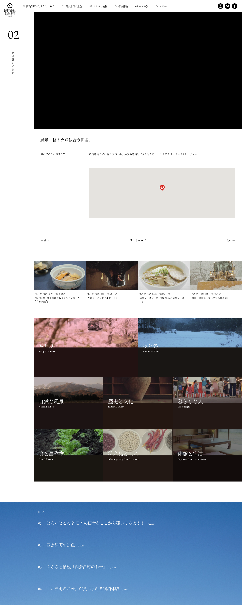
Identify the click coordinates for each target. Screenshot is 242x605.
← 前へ (45, 240)
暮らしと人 (48, 294)
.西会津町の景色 (72, 6)
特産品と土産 (165, 294)
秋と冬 (38, 294)
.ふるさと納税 (98, 6)
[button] (162, 190)
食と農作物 (59, 294)
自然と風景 (100, 294)
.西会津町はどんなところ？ (38, 6)
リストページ (138, 240)
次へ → (230, 240)
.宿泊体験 (121, 6)
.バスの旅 (141, 6)
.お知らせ (162, 6)
